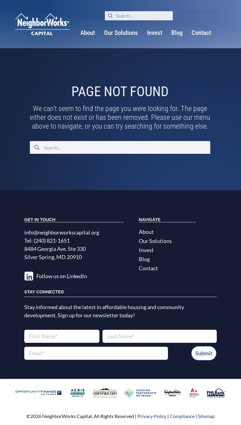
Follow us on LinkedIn (61, 276)
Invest (154, 32)
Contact (201, 32)
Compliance (182, 416)
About (87, 32)
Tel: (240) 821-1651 (47, 240)
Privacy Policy (151, 416)
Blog (176, 32)
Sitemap (206, 416)
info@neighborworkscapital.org (61, 232)
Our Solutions (121, 32)
